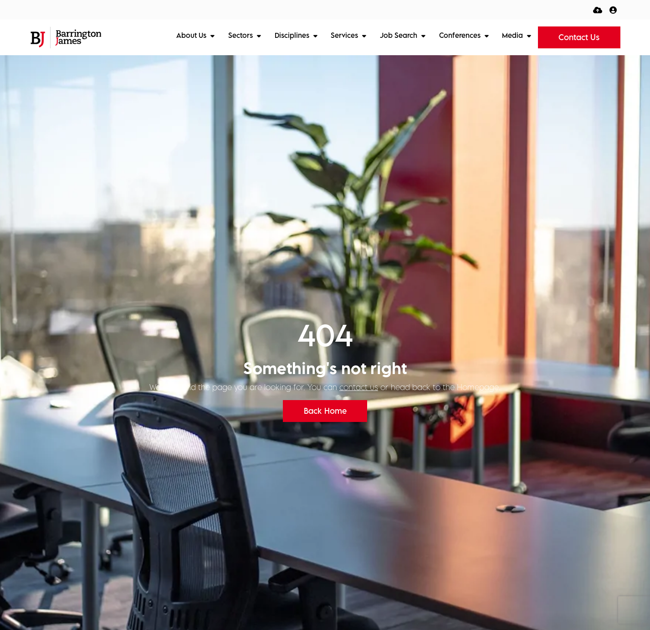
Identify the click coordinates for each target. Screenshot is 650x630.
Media (513, 35)
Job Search (399, 35)
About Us (192, 35)
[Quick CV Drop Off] (597, 10)
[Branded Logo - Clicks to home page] (66, 37)
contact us (358, 387)
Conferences (460, 35)
